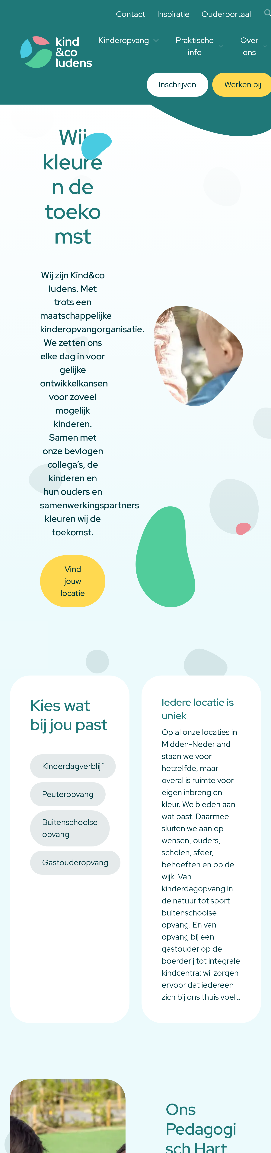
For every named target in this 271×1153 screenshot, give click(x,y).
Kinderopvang (128, 40)
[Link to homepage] (56, 52)
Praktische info (199, 46)
